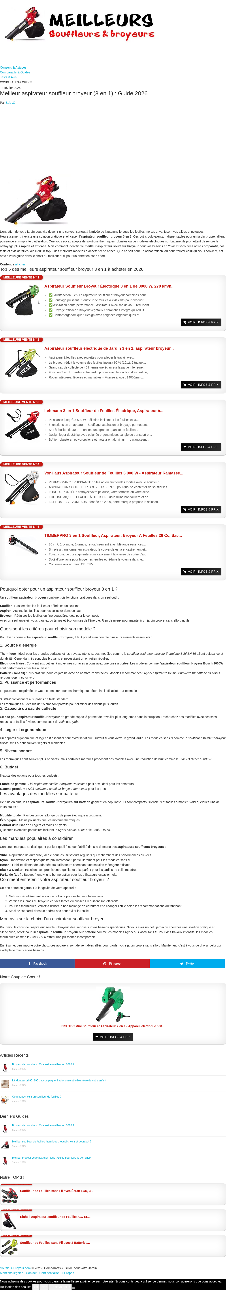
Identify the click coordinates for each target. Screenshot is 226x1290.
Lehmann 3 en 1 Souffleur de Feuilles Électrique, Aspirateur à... (103, 411)
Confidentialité (49, 1273)
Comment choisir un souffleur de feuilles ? (36, 1096)
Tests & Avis (8, 77)
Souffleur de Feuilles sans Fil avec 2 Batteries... (55, 1242)
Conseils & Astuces (13, 67)
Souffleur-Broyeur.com (15, 1268)
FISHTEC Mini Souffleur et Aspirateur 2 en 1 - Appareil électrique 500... (112, 1026)
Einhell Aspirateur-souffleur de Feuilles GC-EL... (55, 1217)
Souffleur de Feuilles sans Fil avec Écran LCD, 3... (56, 1191)
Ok (36, 1287)
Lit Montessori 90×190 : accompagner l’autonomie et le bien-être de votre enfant (59, 1080)
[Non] (73, 1288)
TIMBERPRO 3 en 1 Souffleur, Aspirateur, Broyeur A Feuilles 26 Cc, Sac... (113, 535)
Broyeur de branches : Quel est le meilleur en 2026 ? (43, 1064)
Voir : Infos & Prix (203, 322)
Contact (31, 1273)
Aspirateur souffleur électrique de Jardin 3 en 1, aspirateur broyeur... (109, 348)
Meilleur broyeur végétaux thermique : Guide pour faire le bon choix (51, 1157)
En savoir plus (60, 1287)
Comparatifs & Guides (15, 72)
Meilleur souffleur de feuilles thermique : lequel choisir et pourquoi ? (51, 1141)
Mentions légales (11, 1273)
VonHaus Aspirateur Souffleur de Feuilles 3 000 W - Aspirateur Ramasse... (113, 473)
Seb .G (10, 102)
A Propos (68, 1273)
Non (44, 1287)
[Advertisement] (113, 139)
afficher (20, 264)
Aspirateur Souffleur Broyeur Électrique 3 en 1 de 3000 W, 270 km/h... (109, 286)
